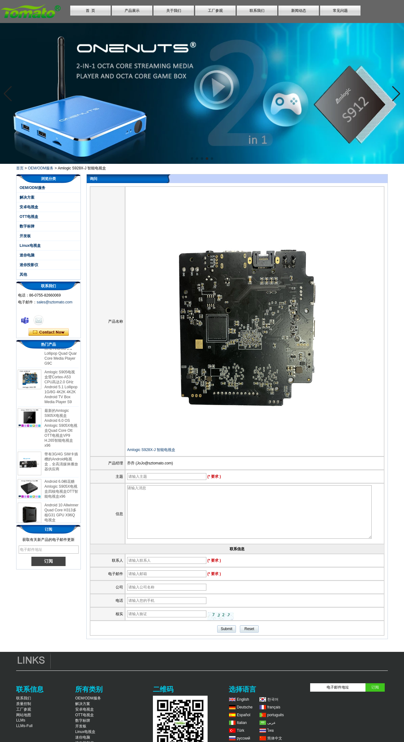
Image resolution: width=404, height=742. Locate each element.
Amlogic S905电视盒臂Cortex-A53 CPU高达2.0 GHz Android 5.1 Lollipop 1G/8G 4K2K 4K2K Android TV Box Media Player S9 (60, 388)
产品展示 (132, 10)
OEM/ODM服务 (41, 168)
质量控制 (23, 704)
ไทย (270, 730)
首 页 (90, 10)
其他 (23, 274)
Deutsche (245, 707)
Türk (240, 730)
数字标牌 (27, 226)
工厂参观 (215, 10)
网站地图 (23, 715)
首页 (20, 168)
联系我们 (257, 10)
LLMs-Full (24, 726)
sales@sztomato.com (54, 302)
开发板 (25, 236)
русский (243, 738)
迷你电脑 (27, 255)
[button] (192, 158)
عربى (271, 723)
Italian (242, 723)
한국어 (272, 699)
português (275, 715)
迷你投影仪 (29, 265)
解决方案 (27, 197)
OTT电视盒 (29, 216)
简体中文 (274, 738)
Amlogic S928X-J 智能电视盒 (151, 450)
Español (243, 715)
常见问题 (340, 10)
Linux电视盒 (30, 245)
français (273, 707)
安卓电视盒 (29, 207)
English (243, 699)
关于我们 (173, 10)
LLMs (20, 720)
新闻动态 (298, 10)
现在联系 (49, 332)
